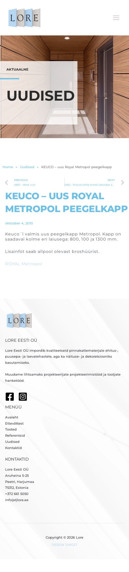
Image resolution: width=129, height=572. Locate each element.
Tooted (11, 429)
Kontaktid (13, 448)
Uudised (12, 442)
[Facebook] (9, 396)
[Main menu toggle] (116, 18)
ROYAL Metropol (23, 263)
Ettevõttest (14, 423)
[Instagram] (22, 396)
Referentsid (15, 435)
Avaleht (11, 417)
